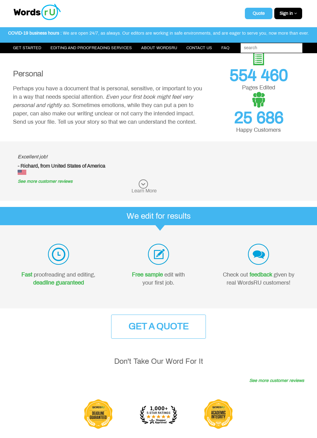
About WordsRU (159, 48)
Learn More (144, 190)
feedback (261, 275)
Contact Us (199, 48)
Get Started (27, 48)
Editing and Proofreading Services (91, 48)
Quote (259, 13)
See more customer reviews (45, 181)
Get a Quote (158, 326)
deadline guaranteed (58, 283)
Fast (26, 275)
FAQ (225, 48)
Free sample (147, 275)
